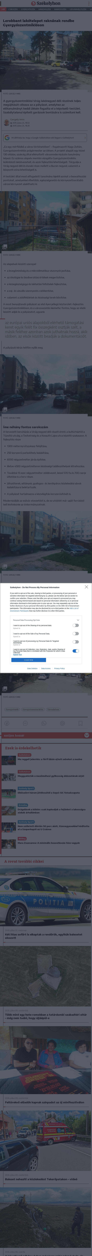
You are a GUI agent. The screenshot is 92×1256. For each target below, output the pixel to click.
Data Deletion (32, 668)
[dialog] (46, 628)
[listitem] (46, 620)
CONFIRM (28, 660)
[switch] (76, 625)
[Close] (87, 587)
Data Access (46, 668)
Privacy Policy (59, 668)
